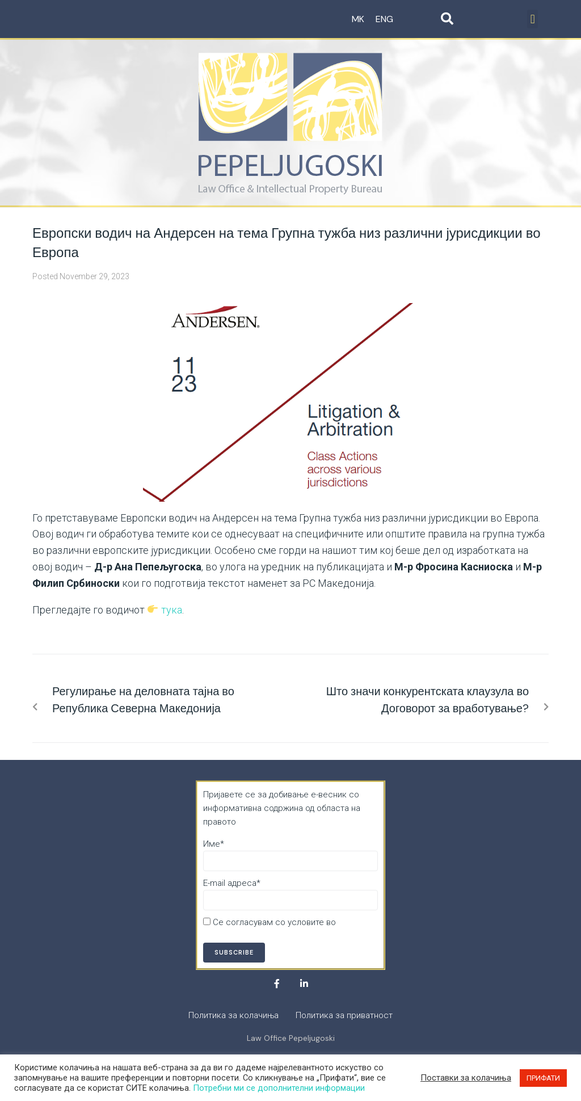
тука (171, 610)
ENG (384, 19)
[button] (532, 19)
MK (358, 19)
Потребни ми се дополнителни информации (279, 1088)
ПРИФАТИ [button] (543, 1078)
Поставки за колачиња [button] (465, 1078)
